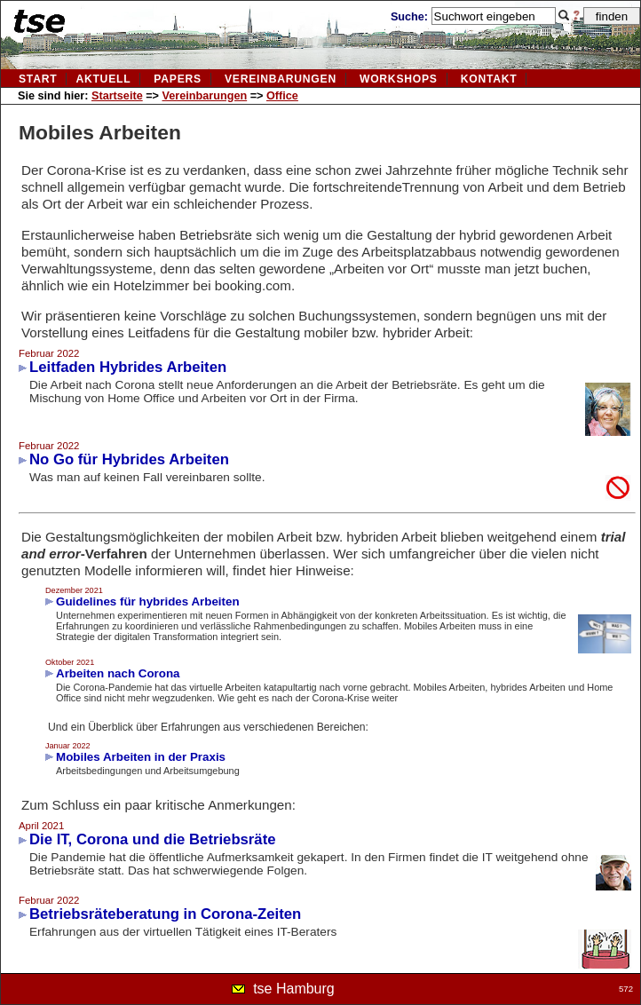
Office (282, 96)
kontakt (489, 79)
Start (38, 79)
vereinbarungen (280, 79)
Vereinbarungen (205, 96)
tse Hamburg (294, 988)
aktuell (103, 79)
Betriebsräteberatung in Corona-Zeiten (165, 914)
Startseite (117, 96)
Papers (178, 79)
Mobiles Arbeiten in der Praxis (141, 757)
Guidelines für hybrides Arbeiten (148, 601)
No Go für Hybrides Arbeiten (129, 459)
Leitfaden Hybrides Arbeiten (127, 367)
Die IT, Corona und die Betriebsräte (152, 839)
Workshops (399, 79)
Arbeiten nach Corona (118, 673)
